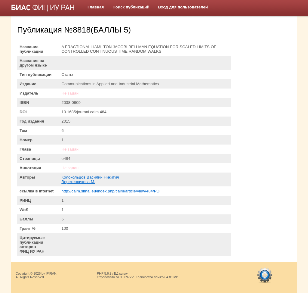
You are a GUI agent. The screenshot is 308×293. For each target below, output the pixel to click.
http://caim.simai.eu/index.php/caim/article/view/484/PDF (111, 191)
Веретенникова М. (78, 181)
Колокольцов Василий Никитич (90, 177)
